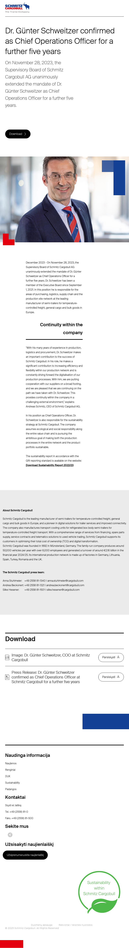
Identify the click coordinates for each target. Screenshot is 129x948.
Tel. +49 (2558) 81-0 (16, 812)
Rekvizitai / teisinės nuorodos (76, 925)
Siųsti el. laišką (13, 805)
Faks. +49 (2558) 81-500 (19, 818)
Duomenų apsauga (41, 925)
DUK (7, 776)
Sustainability (12, 783)
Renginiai (10, 770)
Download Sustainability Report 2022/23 (50, 465)
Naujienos (10, 763)
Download (15, 134)
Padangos (10, 789)
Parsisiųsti (108, 658)
